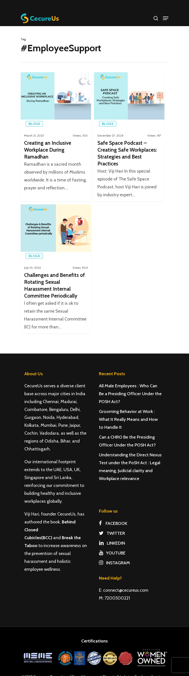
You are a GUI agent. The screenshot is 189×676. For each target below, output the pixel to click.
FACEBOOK (113, 523)
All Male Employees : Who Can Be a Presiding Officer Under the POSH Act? (130, 393)
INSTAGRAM (114, 563)
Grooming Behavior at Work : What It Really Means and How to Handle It (128, 419)
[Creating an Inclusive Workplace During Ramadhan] (56, 136)
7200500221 (117, 598)
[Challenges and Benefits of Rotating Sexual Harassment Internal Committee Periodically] (56, 272)
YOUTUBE (112, 553)
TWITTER (112, 533)
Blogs (34, 124)
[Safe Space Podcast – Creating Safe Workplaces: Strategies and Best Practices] (129, 136)
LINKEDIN (112, 543)
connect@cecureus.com (125, 590)
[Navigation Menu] (165, 18)
